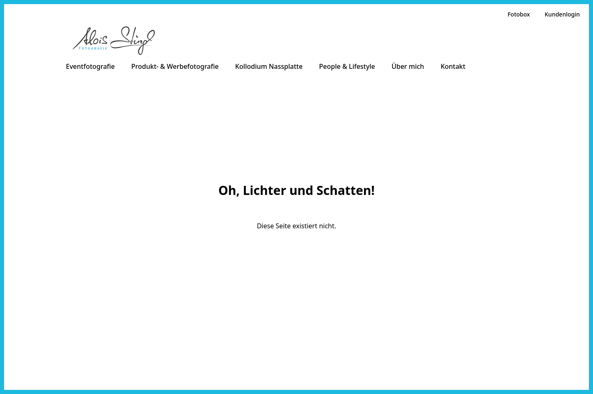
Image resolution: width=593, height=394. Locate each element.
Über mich (408, 66)
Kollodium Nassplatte (269, 66)
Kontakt (453, 66)
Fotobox (518, 14)
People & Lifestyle (347, 66)
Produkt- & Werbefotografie (175, 66)
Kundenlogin (562, 14)
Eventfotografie (90, 66)
